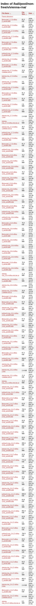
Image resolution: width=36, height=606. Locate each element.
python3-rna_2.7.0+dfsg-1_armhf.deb (10, 110)
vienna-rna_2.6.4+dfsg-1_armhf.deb (10, 240)
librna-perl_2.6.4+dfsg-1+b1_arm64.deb (9, 173)
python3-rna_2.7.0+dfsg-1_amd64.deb (10, 133)
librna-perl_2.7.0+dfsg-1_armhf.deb (9, 99)
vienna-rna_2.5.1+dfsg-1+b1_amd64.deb (10, 308)
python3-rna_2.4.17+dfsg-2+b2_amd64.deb (10, 444)
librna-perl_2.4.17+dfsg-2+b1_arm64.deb (10, 517)
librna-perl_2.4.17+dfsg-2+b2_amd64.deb (10, 438)
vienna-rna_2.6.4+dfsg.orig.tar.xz (10, 274)
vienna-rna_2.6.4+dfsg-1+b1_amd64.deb (10, 201)
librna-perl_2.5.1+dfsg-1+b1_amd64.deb (9, 302)
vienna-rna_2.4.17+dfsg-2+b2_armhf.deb (10, 415)
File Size (23, 13)
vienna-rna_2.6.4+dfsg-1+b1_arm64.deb (10, 178)
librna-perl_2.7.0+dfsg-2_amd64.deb (9, 43)
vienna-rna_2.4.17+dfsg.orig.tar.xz (11, 602)
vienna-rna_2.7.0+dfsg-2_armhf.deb (10, 26)
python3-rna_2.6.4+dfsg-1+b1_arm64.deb (10, 167)
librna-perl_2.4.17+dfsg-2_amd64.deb (10, 591)
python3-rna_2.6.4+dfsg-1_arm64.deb (10, 218)
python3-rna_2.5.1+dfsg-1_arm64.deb (10, 348)
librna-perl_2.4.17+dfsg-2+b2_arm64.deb (10, 421)
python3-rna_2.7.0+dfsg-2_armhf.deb (10, 31)
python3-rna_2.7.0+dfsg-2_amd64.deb (10, 37)
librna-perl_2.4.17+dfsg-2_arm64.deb (10, 540)
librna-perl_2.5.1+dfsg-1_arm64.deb (9, 336)
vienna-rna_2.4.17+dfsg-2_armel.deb (10, 568)
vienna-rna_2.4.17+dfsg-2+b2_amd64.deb (10, 449)
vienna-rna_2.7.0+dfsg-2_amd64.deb (10, 48)
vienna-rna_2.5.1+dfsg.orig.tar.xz (10, 382)
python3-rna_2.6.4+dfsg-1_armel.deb (10, 257)
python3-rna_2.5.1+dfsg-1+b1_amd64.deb (10, 314)
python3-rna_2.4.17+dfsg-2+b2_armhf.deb (10, 410)
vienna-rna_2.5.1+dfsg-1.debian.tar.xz (10, 376)
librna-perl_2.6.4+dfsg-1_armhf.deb (9, 235)
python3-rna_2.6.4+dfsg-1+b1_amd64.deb (10, 212)
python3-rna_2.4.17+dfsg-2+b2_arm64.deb (10, 427)
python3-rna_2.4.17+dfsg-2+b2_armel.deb (10, 393)
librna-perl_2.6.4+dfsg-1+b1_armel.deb (9, 184)
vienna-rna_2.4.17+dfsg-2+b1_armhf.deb (10, 483)
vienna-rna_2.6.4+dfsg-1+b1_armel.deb (10, 189)
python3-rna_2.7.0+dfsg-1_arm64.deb (10, 88)
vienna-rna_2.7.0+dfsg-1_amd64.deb (10, 139)
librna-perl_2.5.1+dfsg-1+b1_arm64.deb (9, 319)
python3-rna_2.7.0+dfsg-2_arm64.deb (10, 54)
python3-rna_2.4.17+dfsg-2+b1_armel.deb (10, 461)
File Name (5, 13)
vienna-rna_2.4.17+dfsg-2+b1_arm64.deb (10, 506)
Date (30, 13)
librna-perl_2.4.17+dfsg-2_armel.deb (10, 562)
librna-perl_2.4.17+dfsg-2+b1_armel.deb (10, 455)
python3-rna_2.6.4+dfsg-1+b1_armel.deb (10, 195)
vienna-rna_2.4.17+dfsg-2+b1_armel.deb (10, 466)
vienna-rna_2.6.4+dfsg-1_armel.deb (10, 252)
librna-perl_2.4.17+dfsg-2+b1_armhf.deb (10, 478)
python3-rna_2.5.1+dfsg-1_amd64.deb (10, 359)
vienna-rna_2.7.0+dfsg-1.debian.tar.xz (10, 127)
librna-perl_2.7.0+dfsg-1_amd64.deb (9, 144)
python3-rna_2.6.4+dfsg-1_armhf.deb (10, 246)
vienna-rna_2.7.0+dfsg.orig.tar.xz (10, 122)
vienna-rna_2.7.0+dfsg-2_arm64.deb (10, 60)
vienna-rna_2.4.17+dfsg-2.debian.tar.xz (10, 596)
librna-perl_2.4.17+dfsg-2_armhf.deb (10, 528)
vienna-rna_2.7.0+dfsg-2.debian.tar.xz (10, 71)
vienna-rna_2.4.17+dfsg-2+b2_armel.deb (10, 387)
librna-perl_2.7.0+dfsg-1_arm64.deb (9, 93)
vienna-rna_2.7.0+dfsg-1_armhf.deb (10, 105)
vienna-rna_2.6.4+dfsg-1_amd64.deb (10, 280)
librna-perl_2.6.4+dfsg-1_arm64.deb (9, 223)
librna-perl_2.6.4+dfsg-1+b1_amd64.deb (9, 206)
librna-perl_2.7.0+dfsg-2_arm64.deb (9, 65)
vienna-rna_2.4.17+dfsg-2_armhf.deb (10, 523)
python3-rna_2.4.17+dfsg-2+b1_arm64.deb (10, 511)
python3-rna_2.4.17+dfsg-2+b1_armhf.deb (10, 472)
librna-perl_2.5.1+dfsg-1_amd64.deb (9, 353)
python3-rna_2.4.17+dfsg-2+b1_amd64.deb (10, 495)
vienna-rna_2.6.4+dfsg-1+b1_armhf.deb (10, 161)
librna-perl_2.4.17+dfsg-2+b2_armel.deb (10, 398)
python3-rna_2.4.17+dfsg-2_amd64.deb (10, 579)
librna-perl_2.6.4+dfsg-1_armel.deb (9, 263)
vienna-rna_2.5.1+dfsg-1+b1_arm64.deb (10, 325)
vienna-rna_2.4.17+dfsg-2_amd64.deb (10, 574)
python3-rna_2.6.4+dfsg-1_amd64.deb (10, 269)
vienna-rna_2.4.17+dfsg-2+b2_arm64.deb (10, 432)
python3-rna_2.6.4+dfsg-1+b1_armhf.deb (10, 150)
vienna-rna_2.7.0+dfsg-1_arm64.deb (10, 82)
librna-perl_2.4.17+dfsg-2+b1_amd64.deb (10, 500)
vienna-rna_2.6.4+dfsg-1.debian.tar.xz (10, 291)
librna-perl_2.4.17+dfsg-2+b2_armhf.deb (10, 404)
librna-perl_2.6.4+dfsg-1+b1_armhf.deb (9, 156)
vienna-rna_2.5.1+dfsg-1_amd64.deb (10, 365)
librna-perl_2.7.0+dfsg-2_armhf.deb (9, 20)
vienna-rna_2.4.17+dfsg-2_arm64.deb (10, 545)
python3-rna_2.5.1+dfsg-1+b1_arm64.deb (10, 331)
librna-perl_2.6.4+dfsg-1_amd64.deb (9, 297)
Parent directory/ (7, 16)
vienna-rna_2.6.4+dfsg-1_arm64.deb (10, 229)
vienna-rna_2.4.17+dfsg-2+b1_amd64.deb (10, 489)
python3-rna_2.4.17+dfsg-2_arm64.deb (10, 551)
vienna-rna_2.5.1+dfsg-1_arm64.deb (10, 342)
